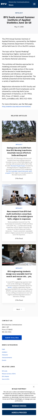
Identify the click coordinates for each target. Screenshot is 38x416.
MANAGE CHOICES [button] (19, 406)
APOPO (9, 290)
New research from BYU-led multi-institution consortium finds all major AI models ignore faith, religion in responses (19, 216)
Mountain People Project (18, 166)
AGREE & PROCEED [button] (19, 412)
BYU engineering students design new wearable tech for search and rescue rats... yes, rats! (19, 277)
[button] (33, 387)
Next (19, 312)
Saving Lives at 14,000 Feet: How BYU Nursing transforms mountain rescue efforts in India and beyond (19, 151)
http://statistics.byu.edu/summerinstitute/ (18, 106)
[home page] (3, 4)
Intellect (19, 13)
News (11, 5)
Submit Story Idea (12, 340)
